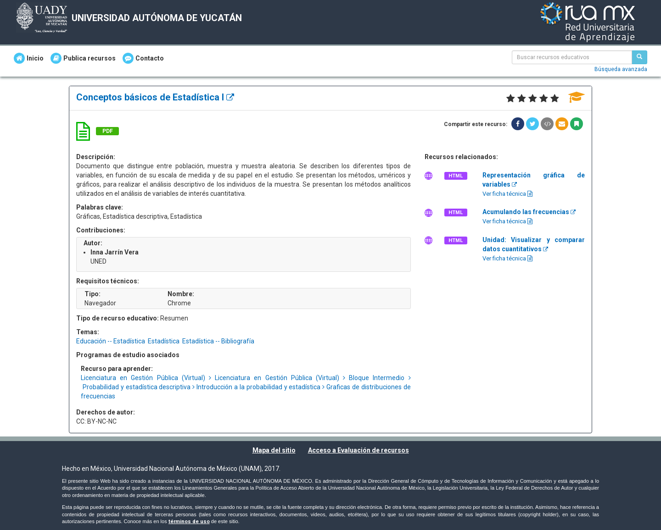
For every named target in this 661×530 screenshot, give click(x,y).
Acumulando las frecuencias (529, 211)
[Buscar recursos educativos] (639, 57)
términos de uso (189, 521)
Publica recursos (83, 58)
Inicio (29, 58)
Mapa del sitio (274, 450)
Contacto (143, 58)
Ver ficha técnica (507, 193)
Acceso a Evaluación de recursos (358, 450)
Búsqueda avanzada (620, 69)
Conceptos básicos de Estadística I (155, 97)
